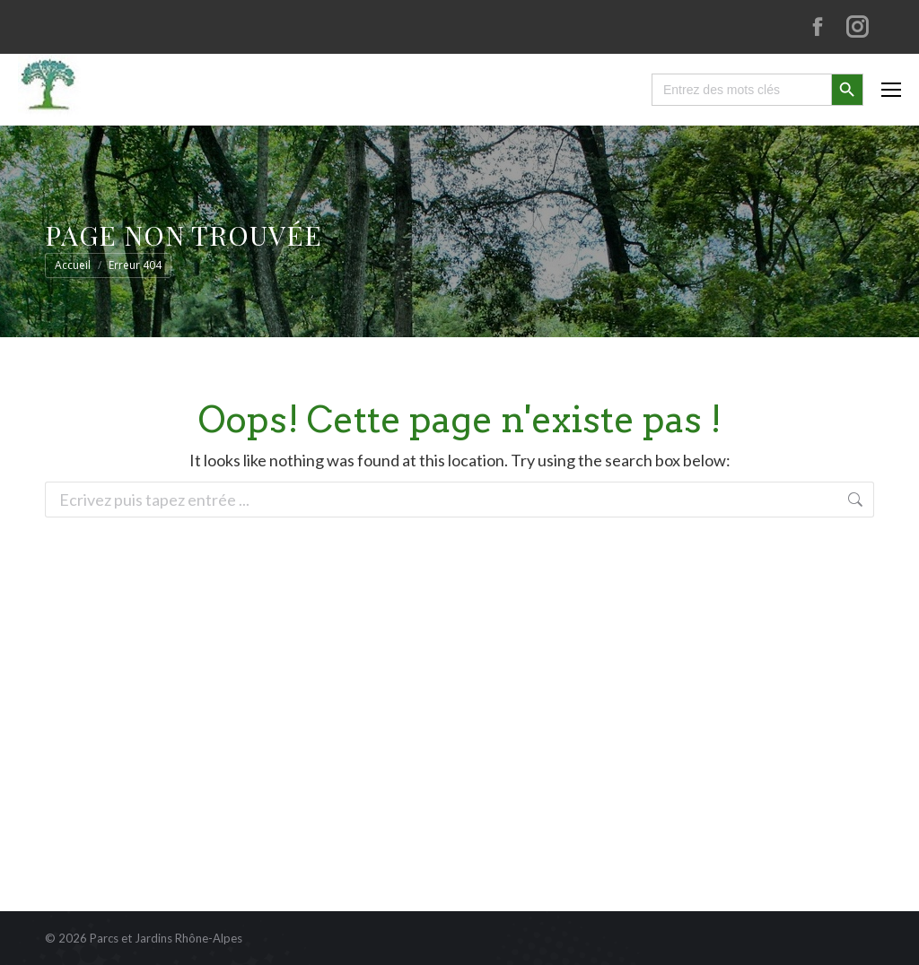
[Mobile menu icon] (891, 90)
